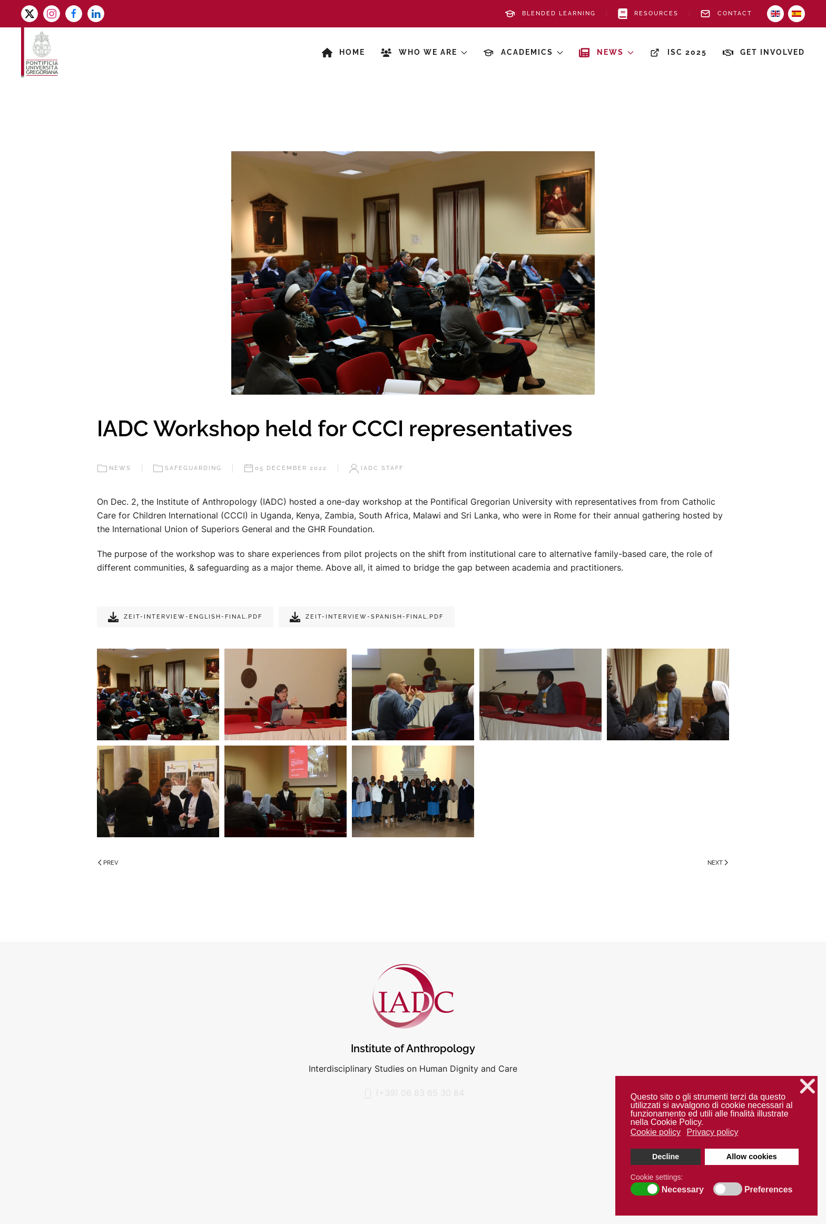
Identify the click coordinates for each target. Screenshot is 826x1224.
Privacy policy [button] (713, 1132)
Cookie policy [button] (656, 1132)
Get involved (764, 52)
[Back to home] (39, 52)
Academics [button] (523, 52)
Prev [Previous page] (108, 862)
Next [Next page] (717, 862)
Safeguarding (187, 468)
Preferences (768, 1190)
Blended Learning (550, 13)
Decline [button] (665, 1156)
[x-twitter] (29, 13)
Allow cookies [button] (751, 1156)
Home (344, 52)
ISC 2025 (678, 52)
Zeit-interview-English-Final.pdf (185, 617)
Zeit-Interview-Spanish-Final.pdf (367, 617)
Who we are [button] (424, 52)
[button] (158, 694)
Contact (726, 13)
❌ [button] (807, 1086)
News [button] (606, 52)
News (114, 468)
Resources (648, 13)
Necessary (683, 1190)
